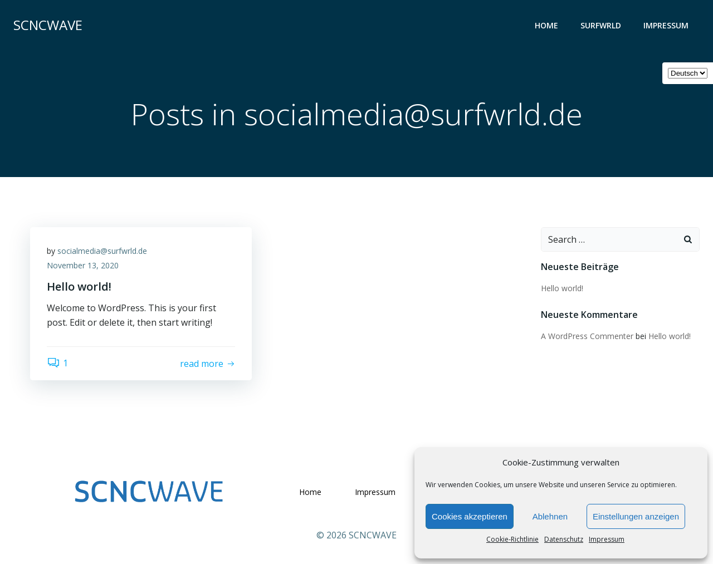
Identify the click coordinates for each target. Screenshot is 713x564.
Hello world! (562, 288)
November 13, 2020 (83, 265)
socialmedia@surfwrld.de (102, 251)
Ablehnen (550, 516)
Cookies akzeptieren (469, 516)
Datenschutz (563, 539)
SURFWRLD (600, 25)
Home (546, 25)
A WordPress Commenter (587, 336)
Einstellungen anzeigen (636, 516)
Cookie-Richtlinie (512, 539)
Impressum (606, 539)
